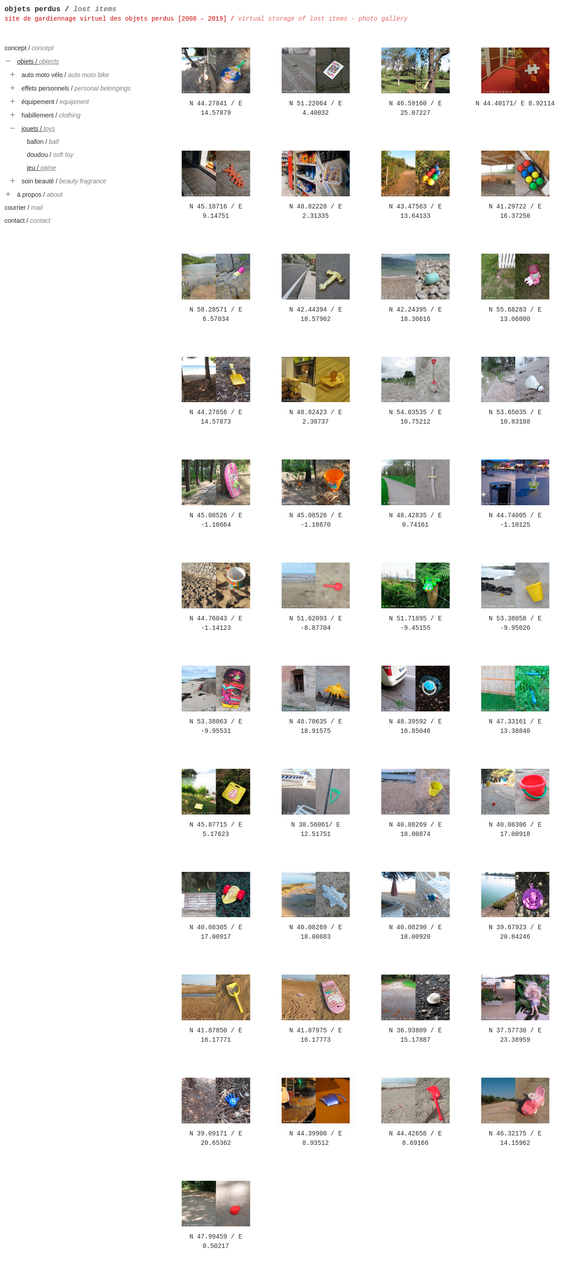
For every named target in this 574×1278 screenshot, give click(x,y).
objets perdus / (60, 9)
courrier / (23, 207)
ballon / (43, 141)
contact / (27, 220)
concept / (29, 48)
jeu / (41, 167)
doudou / (50, 154)
